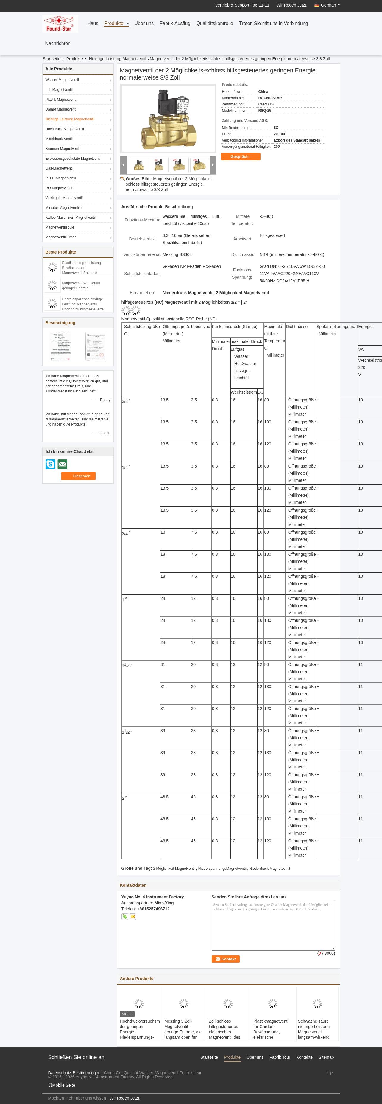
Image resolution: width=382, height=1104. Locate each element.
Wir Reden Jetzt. (292, 5)
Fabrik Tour (279, 1057)
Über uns (144, 23)
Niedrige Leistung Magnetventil (117, 59)
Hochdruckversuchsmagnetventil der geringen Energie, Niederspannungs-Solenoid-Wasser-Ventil (140, 1034)
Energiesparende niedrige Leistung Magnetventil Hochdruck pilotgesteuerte (83, 304)
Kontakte (304, 1057)
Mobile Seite (61, 1085)
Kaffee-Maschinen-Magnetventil (71, 217)
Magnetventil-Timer (61, 237)
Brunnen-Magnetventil (63, 149)
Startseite (51, 59)
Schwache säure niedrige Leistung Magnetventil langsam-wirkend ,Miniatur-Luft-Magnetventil (314, 1034)
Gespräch (244, 157)
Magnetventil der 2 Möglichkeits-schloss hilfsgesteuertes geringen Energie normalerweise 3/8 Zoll (169, 184)
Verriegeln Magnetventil (64, 198)
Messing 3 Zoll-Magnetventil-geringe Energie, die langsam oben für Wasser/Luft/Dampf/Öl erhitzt (183, 1034)
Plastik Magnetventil (61, 99)
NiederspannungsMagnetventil (222, 869)
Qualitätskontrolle (214, 23)
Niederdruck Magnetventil (270, 869)
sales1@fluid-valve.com (312, 1079)
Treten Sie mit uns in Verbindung (273, 23)
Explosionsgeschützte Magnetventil (73, 158)
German (330, 5)
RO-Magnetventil (59, 188)
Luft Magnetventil (59, 90)
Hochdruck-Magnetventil (65, 129)
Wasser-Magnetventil (62, 80)
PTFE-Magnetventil (61, 178)
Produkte (113, 23)
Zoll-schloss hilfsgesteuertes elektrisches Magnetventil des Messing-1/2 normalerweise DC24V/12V (224, 1037)
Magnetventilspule (60, 227)
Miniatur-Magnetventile (64, 208)
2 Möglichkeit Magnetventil (174, 869)
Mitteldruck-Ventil (59, 139)
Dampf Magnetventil (61, 109)
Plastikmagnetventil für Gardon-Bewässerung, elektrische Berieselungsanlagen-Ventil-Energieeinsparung (273, 1037)
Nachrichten (58, 43)
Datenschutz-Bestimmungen (74, 1072)
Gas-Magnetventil (60, 168)
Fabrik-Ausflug (175, 23)
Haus (92, 23)
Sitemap (326, 1057)
